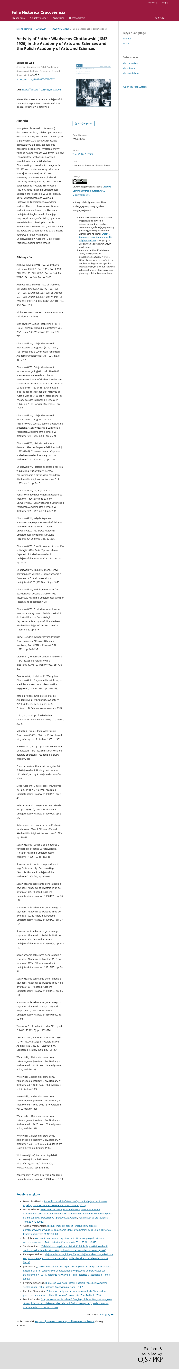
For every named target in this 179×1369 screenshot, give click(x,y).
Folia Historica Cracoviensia (39, 12)
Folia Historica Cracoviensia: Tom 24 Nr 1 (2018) (75, 1295)
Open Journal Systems (135, 86)
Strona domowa (24, 28)
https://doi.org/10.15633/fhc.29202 (41, 89)
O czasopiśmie (77, 17)
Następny (105, 1314)
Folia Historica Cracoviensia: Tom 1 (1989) (83, 1250)
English (127, 38)
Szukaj (160, 17)
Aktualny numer (38, 17)
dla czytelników (130, 63)
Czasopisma (18, 17)
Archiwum (58, 17)
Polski (126, 43)
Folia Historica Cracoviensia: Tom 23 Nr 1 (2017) (59, 1205)
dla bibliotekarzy (131, 72)
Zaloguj (164, 2)
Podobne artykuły (28, 1194)
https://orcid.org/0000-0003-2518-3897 (36, 79)
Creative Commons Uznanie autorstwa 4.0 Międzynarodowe (92, 190)
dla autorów (129, 68)
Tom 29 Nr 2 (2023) (59, 28)
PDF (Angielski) (84, 123)
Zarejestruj (151, 2)
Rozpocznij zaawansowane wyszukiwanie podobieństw (64, 1321)
